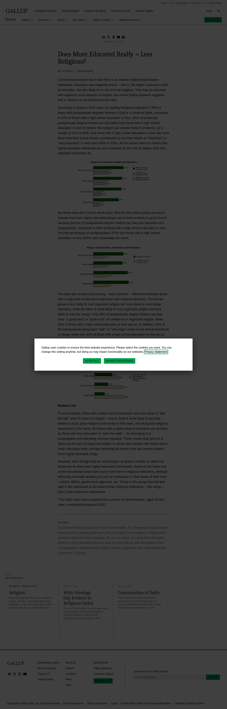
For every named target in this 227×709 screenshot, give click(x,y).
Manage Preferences (119, 361)
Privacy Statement (156, 351)
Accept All (92, 361)
